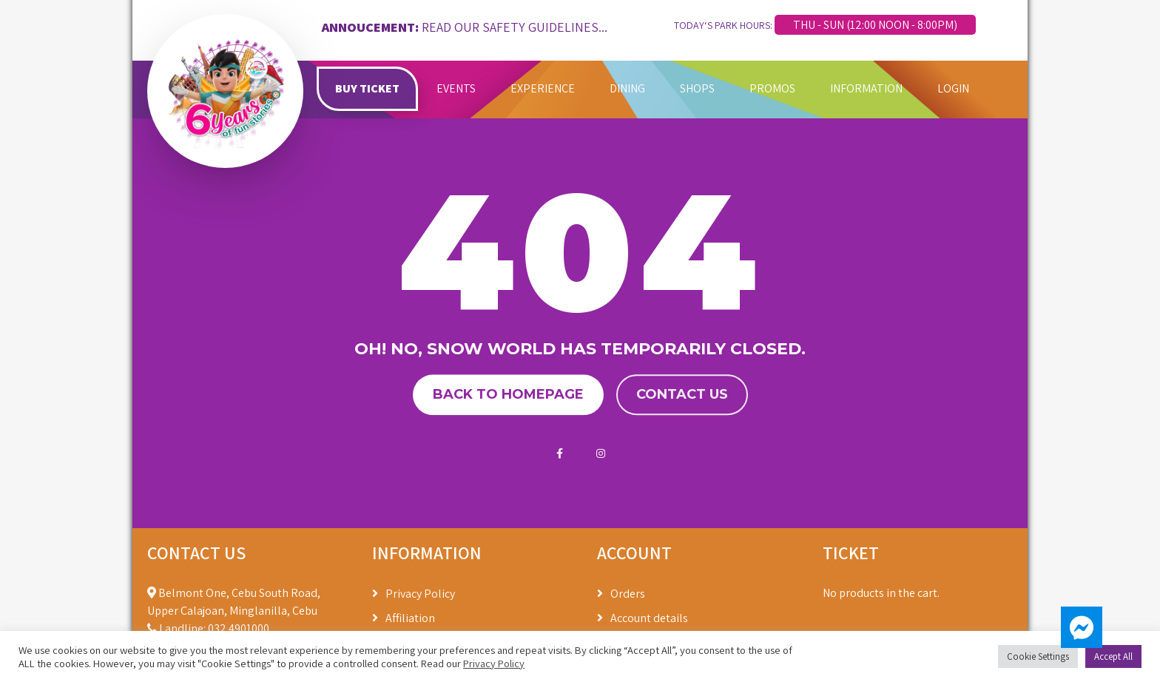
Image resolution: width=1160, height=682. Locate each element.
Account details (649, 618)
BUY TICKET (367, 88)
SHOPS (697, 88)
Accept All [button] (1113, 656)
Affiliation (410, 618)
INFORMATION (866, 88)
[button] (1081, 627)
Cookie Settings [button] (1038, 656)
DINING (627, 88)
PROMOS (772, 88)
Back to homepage (508, 394)
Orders (627, 593)
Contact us (682, 394)
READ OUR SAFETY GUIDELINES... (514, 27)
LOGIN (953, 88)
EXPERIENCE (542, 88)
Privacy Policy (420, 593)
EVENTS (456, 88)
